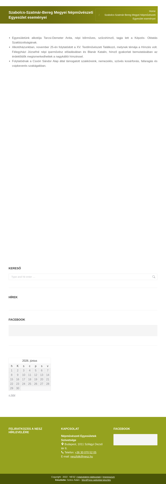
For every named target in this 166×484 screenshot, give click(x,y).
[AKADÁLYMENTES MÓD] (162, 4)
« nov (12, 395)
